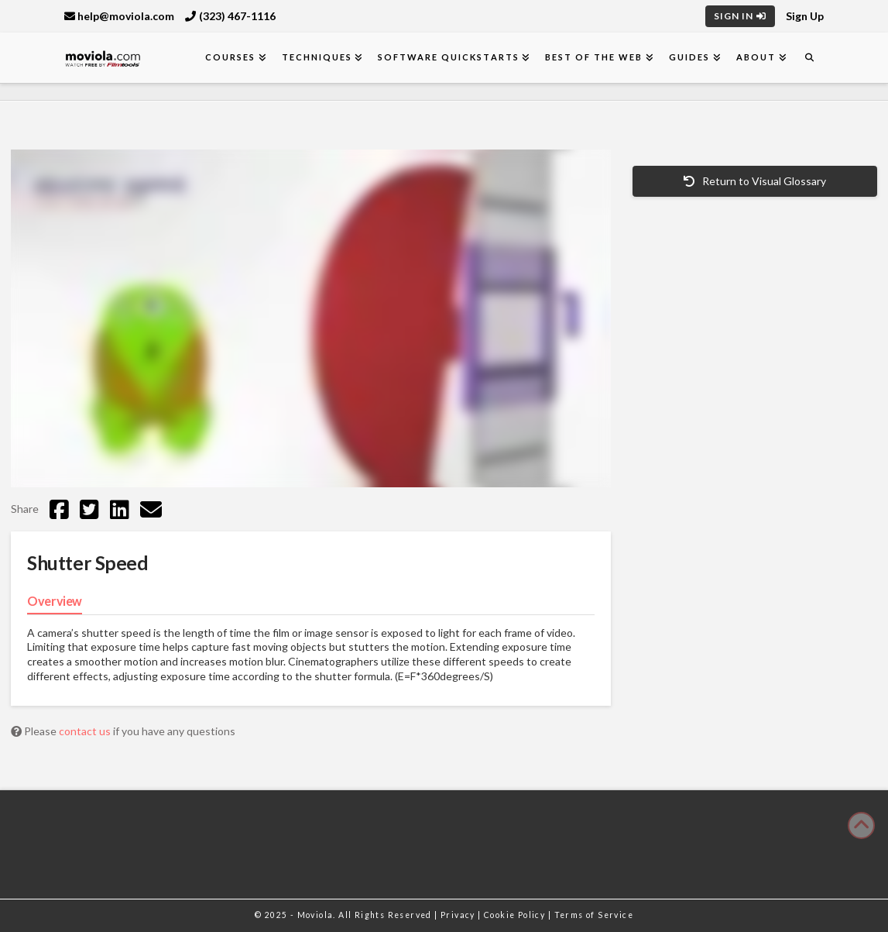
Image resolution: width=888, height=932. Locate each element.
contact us (86, 731)
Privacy (459, 915)
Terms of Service (593, 915)
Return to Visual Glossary (755, 180)
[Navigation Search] (809, 58)
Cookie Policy (516, 915)
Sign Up (805, 15)
